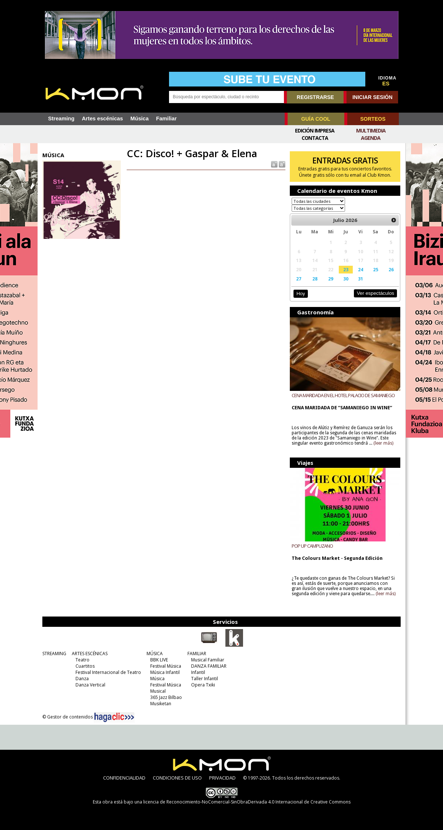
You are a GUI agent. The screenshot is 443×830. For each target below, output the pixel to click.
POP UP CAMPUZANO (312, 546)
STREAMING (54, 653)
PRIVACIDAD (222, 777)
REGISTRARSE (315, 97)
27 (298, 279)
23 (345, 269)
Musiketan (160, 703)
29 (330, 279)
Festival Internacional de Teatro (108, 672)
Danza (82, 678)
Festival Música (165, 666)
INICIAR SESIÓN (372, 97)
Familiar (166, 118)
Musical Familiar (207, 660)
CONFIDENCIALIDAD (124, 777)
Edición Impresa (314, 130)
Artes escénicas (102, 118)
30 (345, 279)
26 (391, 269)
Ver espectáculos (375, 293)
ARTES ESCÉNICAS (90, 653)
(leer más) (383, 443)
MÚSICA (155, 653)
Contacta (315, 137)
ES (386, 83)
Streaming (61, 118)
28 (314, 279)
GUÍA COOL (315, 119)
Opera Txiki (203, 685)
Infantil (198, 672)
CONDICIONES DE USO (177, 777)
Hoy (300, 293)
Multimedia (371, 130)
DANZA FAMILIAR (208, 666)
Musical (158, 691)
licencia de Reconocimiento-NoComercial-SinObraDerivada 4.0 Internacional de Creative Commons (247, 802)
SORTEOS (372, 119)
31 (360, 279)
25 (375, 269)
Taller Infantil (204, 678)
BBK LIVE (159, 660)
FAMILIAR (196, 653)
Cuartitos (85, 666)
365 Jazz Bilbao (166, 697)
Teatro (82, 660)
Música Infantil (165, 672)
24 (360, 269)
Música (139, 118)
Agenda (370, 137)
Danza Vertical (90, 685)
